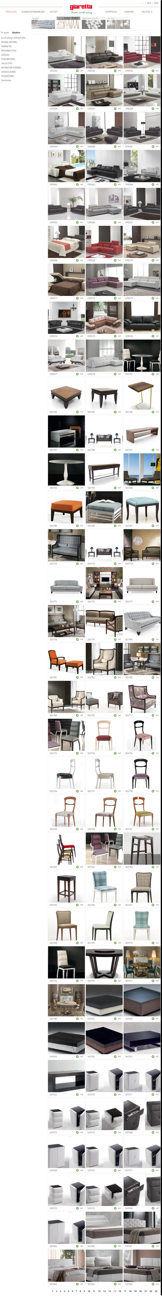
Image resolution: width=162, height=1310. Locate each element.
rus (149, 3)
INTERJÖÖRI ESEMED (11, 67)
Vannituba (6, 80)
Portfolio (111, 11)
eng (156, 3)
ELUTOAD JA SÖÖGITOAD (13, 37)
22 (151, 1291)
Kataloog (11, 11)
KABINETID (6, 46)
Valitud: (147, 11)
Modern (16, 32)
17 (125, 1291)
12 (99, 1291)
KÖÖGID (5, 54)
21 (146, 1291)
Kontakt (129, 11)
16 (120, 1291)
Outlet (53, 11)
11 (94, 1291)
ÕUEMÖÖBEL (7, 76)
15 (115, 1291)
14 (109, 1291)
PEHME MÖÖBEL (9, 42)
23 (156, 1291)
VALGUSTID (6, 63)
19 (135, 1291)
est (142, 3)
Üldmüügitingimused (33, 11)
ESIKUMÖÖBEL (8, 59)
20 (140, 1291)
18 (130, 1291)
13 (104, 1291)
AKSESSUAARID (8, 71)
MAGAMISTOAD (8, 50)
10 (89, 1291)
